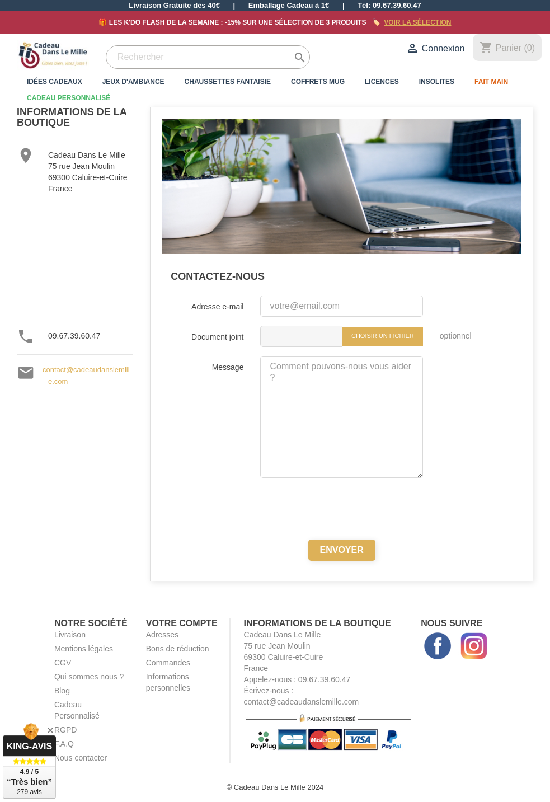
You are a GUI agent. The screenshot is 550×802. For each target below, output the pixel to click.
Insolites (436, 82)
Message (228, 367)
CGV (62, 662)
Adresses (162, 634)
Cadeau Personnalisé (68, 98)
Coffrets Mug (318, 82)
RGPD (65, 729)
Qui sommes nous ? (89, 676)
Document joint (217, 336)
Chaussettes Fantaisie (228, 82)
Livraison (70, 634)
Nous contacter (80, 757)
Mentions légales (83, 648)
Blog (62, 690)
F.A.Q (64, 743)
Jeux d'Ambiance (133, 82)
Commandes (168, 662)
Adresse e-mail (217, 306)
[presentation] (342, 509)
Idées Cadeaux (54, 82)
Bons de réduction (177, 648)
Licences (382, 82)
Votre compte (182, 623)
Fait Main (491, 82)
